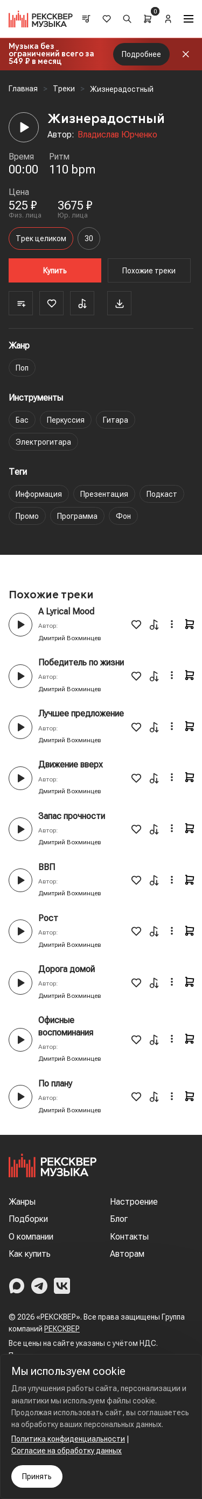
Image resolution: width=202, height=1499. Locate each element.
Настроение (134, 1202)
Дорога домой (66, 969)
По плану (55, 1083)
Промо (27, 516)
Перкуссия (66, 420)
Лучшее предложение (81, 713)
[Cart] (147, 18)
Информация (39, 494)
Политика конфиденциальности (68, 1439)
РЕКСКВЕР (62, 1328)
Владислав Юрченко (117, 134)
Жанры (22, 1202)
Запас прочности (71, 816)
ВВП (46, 867)
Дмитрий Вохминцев (69, 638)
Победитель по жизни (81, 662)
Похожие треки (149, 270)
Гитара (115, 420)
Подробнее (141, 54)
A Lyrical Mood (66, 611)
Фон (123, 516)
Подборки (28, 1219)
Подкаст (162, 494)
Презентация (104, 494)
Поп (22, 368)
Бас (22, 420)
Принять (37, 1476)
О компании (31, 1237)
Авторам (127, 1254)
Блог (119, 1219)
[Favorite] (51, 303)
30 (89, 238)
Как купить (30, 1254)
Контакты (129, 1237)
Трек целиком (41, 238)
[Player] (24, 127)
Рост (48, 918)
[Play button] (20, 624)
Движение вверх (70, 764)
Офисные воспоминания (65, 1026)
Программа (77, 516)
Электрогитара (43, 442)
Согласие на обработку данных (66, 1450)
